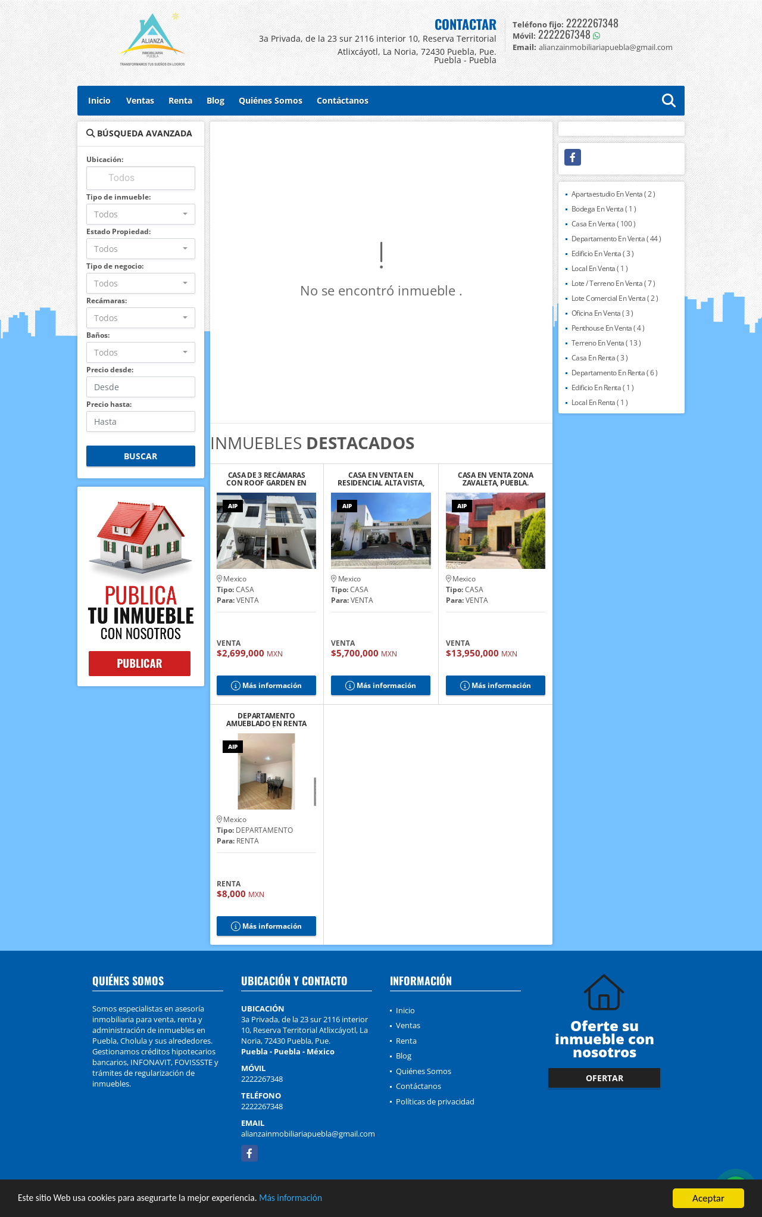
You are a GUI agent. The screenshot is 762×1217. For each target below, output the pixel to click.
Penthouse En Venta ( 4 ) (608, 328)
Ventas (140, 100)
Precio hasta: (109, 404)
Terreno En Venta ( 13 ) (606, 343)
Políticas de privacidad (435, 1101)
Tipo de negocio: (114, 266)
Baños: (98, 335)
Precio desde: (109, 370)
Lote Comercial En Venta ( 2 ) (615, 298)
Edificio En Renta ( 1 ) (603, 387)
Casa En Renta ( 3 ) (600, 358)
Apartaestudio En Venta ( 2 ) (613, 194)
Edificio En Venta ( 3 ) (603, 253)
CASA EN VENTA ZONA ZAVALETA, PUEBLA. (495, 479)
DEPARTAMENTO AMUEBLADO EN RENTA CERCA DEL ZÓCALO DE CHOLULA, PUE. (266, 719)
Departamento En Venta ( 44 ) (616, 239)
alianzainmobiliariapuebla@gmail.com (308, 1133)
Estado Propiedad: (118, 231)
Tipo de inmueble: (118, 197)
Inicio (99, 100)
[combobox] (140, 214)
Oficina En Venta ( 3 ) (602, 313)
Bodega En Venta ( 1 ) (604, 209)
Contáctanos (342, 100)
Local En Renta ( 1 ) (600, 402)
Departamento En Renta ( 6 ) (615, 373)
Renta (180, 100)
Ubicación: (104, 159)
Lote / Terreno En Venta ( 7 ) (613, 283)
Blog (215, 100)
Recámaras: (106, 300)
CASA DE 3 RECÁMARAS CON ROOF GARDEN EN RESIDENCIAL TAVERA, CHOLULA (266, 479)
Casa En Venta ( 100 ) (604, 224)
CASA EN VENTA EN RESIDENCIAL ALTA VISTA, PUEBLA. (381, 479)
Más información (317, 1199)
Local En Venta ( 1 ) (600, 268)
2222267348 (592, 22)
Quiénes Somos (270, 100)
